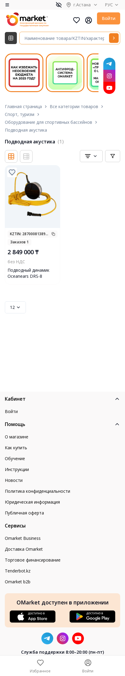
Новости (14, 480)
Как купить (16, 447)
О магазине (16, 437)
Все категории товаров (74, 106)
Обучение (15, 458)
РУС (112, 5)
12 (15, 307)
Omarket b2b (17, 582)
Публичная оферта (24, 513)
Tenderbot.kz (17, 571)
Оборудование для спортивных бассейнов (48, 122)
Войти (108, 18)
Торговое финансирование (33, 560)
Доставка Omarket (24, 549)
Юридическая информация (32, 502)
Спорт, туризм (19, 114)
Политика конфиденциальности (37, 491)
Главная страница (23, 106)
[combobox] (91, 156)
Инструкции (17, 469)
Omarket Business (23, 538)
